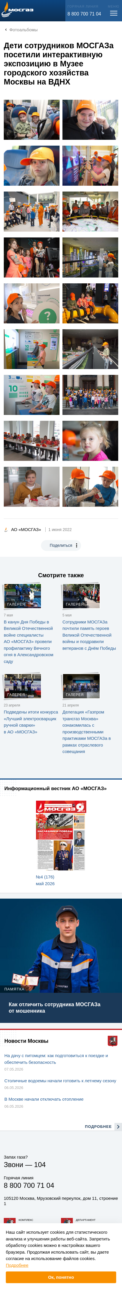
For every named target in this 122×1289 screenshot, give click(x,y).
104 (40, 1165)
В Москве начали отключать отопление (44, 1099)
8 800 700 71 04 (84, 13)
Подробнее (17, 1265)
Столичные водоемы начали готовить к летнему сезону (60, 1080)
